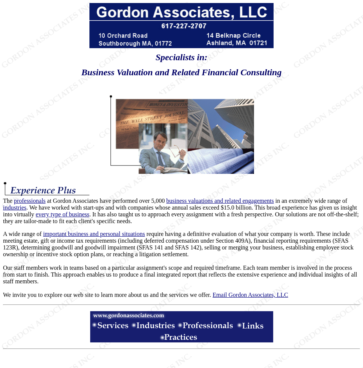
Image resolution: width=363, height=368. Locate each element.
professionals (29, 201)
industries (14, 207)
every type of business (62, 214)
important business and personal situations (94, 234)
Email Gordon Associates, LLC (250, 295)
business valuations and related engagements (220, 201)
